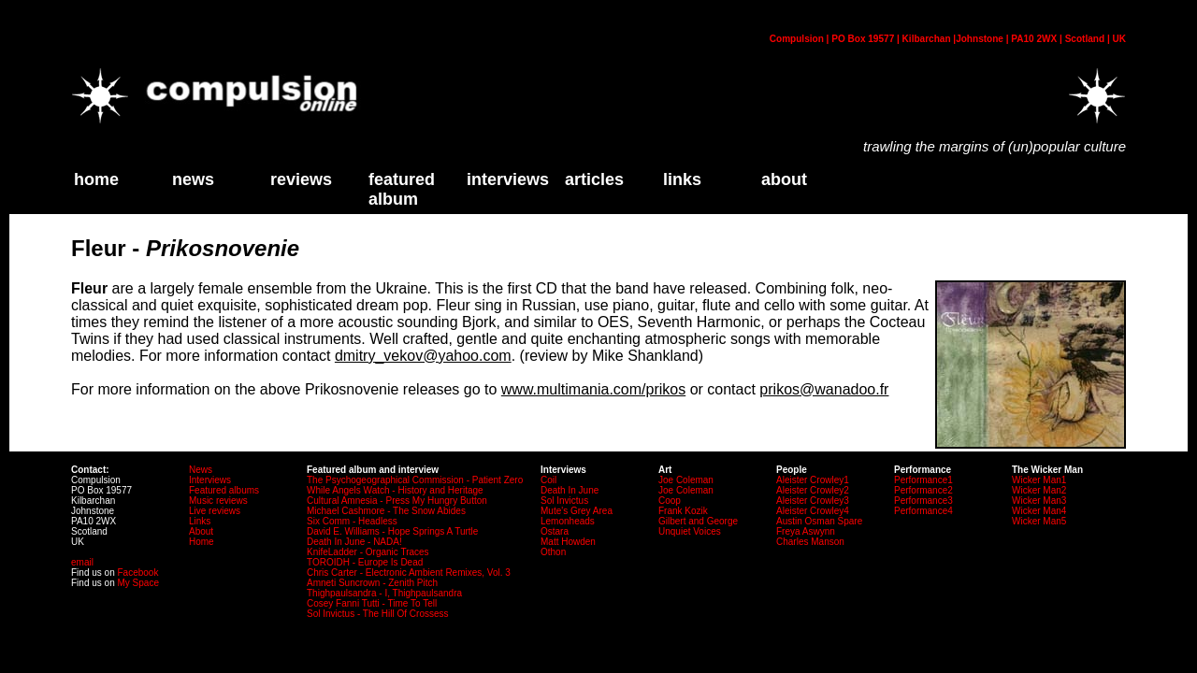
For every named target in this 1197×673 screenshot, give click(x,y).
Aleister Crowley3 (812, 500)
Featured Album (401, 189)
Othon (553, 552)
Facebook (137, 572)
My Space (137, 583)
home (96, 179)
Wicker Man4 (1039, 511)
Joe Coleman (686, 480)
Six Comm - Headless (352, 521)
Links (199, 521)
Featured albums (224, 490)
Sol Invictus (564, 500)
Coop (669, 500)
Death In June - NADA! (354, 542)
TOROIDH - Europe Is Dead (365, 562)
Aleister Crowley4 (812, 511)
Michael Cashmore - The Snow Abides (386, 511)
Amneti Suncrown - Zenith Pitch (372, 583)
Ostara (555, 531)
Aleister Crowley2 (812, 490)
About (201, 531)
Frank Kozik (683, 511)
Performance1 (923, 480)
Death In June (569, 490)
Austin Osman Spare (819, 521)
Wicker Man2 (1039, 490)
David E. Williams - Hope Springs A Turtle (392, 531)
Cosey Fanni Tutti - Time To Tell (372, 603)
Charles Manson (810, 542)
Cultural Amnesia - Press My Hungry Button (397, 500)
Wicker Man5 (1039, 521)
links (682, 179)
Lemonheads (568, 521)
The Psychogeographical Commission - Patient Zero (415, 480)
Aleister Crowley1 (812, 480)
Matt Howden (568, 542)
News (193, 179)
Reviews (301, 179)
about (784, 179)
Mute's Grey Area (577, 511)
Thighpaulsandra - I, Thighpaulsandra (384, 593)
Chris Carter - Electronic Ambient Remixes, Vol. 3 (409, 572)
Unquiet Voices (689, 531)
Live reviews (214, 511)
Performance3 (923, 500)
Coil (548, 480)
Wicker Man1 (1039, 480)
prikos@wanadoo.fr (823, 389)
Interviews (508, 179)
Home (201, 542)
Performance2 (923, 490)
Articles (594, 179)
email (82, 562)
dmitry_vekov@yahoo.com (423, 356)
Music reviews (218, 500)
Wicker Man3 (1039, 500)
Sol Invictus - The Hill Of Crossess (378, 614)
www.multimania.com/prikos (593, 389)
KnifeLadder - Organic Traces (368, 552)
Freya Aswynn (805, 531)
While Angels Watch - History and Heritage (395, 490)
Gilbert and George (698, 521)
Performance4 (923, 511)
